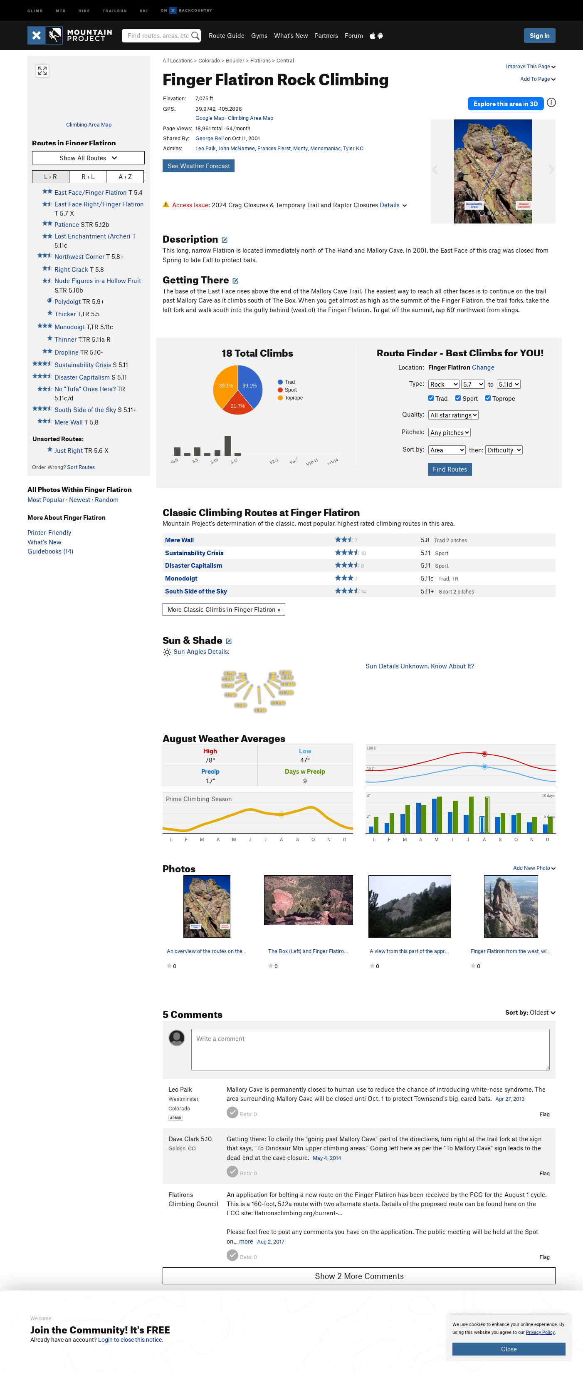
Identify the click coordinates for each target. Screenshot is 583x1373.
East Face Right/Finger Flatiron (99, 204)
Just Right (68, 450)
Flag (545, 1105)
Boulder (235, 60)
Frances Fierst (274, 148)
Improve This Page (531, 66)
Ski (144, 10)
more (246, 1232)
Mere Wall (68, 422)
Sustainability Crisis (82, 364)
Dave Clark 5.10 (190, 1130)
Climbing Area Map (88, 124)
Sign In (540, 35)
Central (285, 60)
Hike (84, 10)
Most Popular (45, 499)
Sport (466, 389)
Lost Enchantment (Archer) (92, 236)
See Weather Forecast (199, 165)
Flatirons (260, 60)
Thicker (65, 314)
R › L (88, 176)
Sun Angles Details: (258, 672)
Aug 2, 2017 (270, 1232)
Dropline (66, 352)
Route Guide (227, 35)
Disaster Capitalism (82, 377)
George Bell (209, 138)
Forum (354, 35)
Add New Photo (534, 859)
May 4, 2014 (327, 1148)
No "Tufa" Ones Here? (85, 388)
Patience (66, 224)
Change (483, 358)
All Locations (178, 60)
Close (509, 1349)
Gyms (259, 35)
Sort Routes (81, 467)
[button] (439, 163)
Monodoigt (69, 326)
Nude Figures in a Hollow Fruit (97, 280)
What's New (291, 35)
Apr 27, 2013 (510, 1089)
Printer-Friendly (49, 532)
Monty (300, 148)
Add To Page (538, 78)
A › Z (125, 176)
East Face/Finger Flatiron (90, 192)
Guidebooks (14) (50, 551)
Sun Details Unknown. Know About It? (420, 657)
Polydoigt (67, 301)
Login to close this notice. (130, 1339)
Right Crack (71, 269)
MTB (61, 10)
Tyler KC (353, 148)
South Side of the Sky (85, 409)
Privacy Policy (540, 1332)
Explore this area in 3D (517, 99)
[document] (509, 1338)
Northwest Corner (79, 256)
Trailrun (115, 10)
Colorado (209, 60)
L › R (50, 176)
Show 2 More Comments (359, 1266)
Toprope (500, 389)
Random (107, 499)
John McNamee (236, 148)
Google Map (209, 117)
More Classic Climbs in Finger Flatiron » (224, 600)
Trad (438, 389)
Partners (326, 35)
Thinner (65, 339)
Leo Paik (205, 148)
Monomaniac (325, 148)
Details (393, 205)
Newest (79, 499)
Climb (35, 10)
